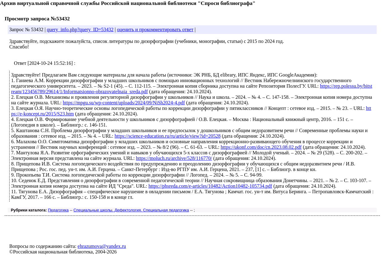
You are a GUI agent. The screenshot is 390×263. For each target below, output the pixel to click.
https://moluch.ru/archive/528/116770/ (174, 158)
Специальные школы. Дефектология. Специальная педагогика (131, 210)
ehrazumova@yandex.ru (102, 246)
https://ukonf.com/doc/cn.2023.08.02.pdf (261, 147)
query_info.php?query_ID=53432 (80, 29)
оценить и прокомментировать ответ (155, 29)
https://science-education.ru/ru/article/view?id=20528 (168, 136)
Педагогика (58, 210)
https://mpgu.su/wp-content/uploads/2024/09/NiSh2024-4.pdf (124, 102)
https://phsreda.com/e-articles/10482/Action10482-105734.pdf (210, 186)
